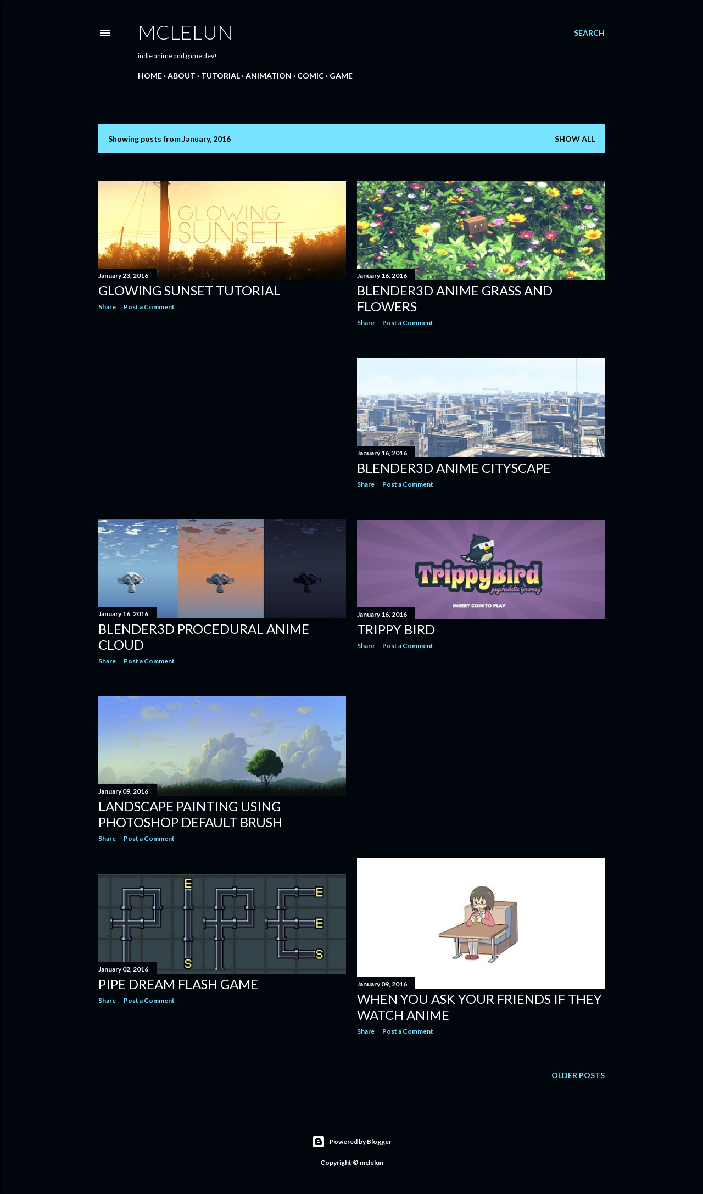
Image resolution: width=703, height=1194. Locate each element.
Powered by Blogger (352, 1141)
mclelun (185, 32)
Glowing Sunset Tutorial (189, 290)
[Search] (589, 33)
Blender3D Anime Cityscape (454, 468)
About (182, 75)
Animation (269, 75)
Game (341, 75)
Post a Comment (149, 307)
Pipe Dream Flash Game (178, 984)
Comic (310, 75)
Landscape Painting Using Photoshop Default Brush (190, 814)
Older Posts (578, 1075)
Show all (575, 138)
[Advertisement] (222, 415)
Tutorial (220, 75)
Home (150, 75)
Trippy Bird (396, 629)
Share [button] (107, 307)
